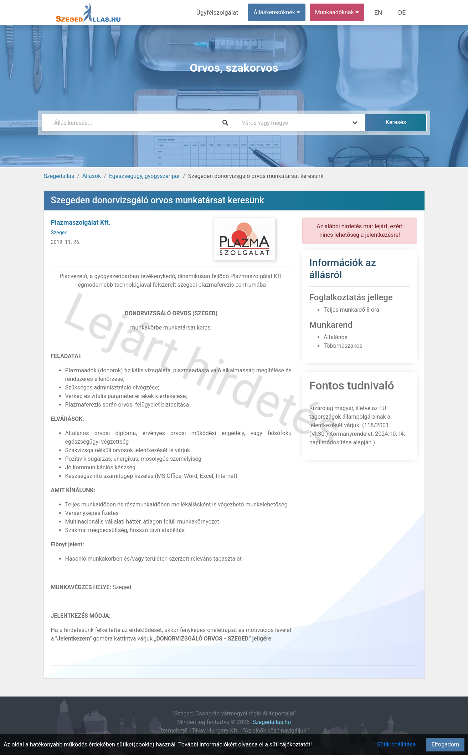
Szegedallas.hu (272, 722)
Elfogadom (445, 744)
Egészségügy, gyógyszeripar (144, 176)
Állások (91, 176)
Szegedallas (59, 176)
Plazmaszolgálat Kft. (81, 222)
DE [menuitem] (402, 12)
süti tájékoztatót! (290, 744)
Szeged (59, 233)
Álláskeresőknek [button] (280, 12)
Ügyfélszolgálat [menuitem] (222, 12)
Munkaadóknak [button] (340, 12)
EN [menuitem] (380, 12)
